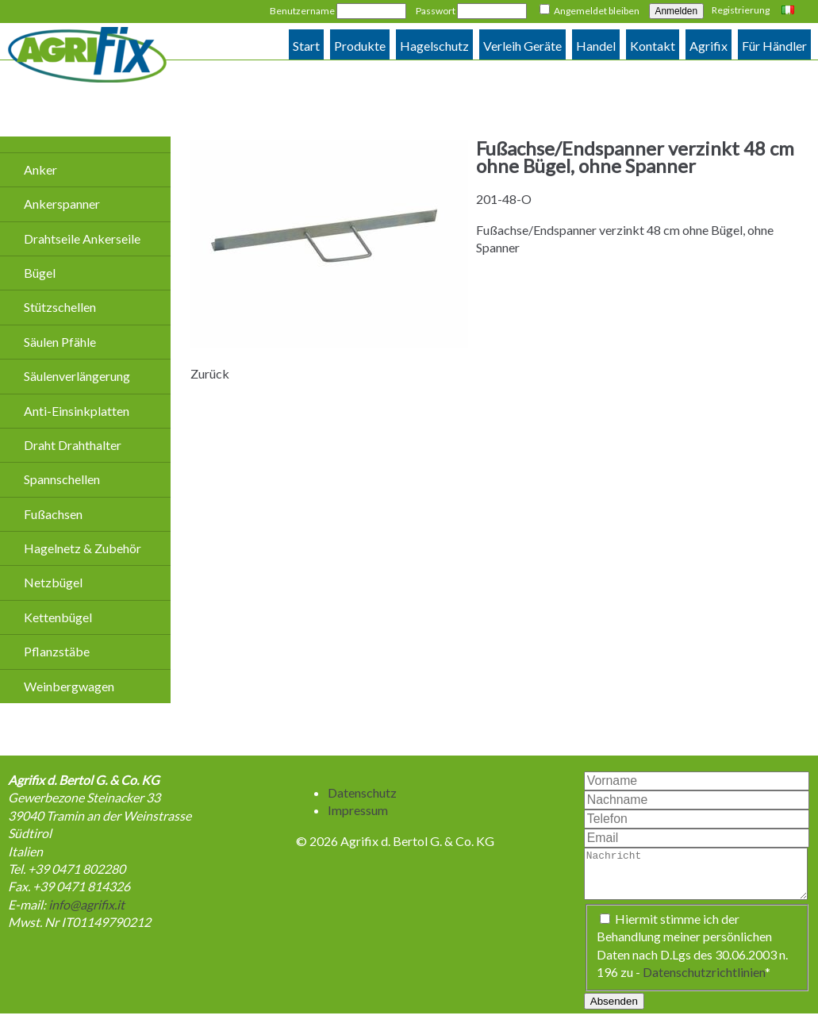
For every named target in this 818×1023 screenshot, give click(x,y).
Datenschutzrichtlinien (704, 981)
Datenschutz (362, 792)
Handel (596, 45)
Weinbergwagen (69, 686)
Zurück (209, 373)
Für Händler (774, 45)
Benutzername (302, 11)
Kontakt (652, 45)
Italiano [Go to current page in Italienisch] (790, 11)
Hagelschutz (434, 45)
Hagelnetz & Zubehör (82, 548)
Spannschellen (62, 479)
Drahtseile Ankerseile (82, 238)
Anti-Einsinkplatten (76, 410)
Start (306, 45)
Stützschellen (60, 306)
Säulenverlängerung (77, 375)
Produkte (360, 45)
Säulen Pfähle (60, 341)
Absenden (614, 1011)
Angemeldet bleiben (596, 11)
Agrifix (708, 45)
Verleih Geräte (522, 45)
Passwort (435, 11)
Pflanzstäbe (57, 651)
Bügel (40, 272)
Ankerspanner (62, 203)
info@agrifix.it (86, 904)
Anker (40, 169)
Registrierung (741, 10)
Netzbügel (53, 582)
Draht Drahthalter (72, 444)
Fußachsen (53, 513)
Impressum (358, 809)
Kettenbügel (58, 617)
